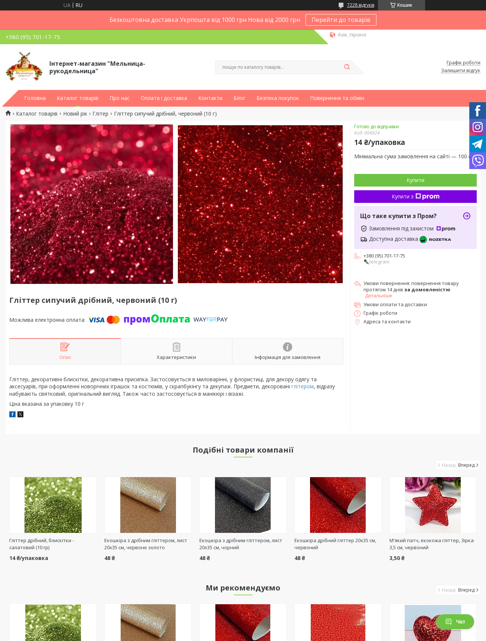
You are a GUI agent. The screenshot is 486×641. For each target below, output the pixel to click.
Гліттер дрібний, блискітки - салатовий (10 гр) (41, 544)
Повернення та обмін (337, 98)
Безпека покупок (278, 98)
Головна (35, 98)
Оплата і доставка (164, 98)
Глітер (100, 113)
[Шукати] (347, 67)
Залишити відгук (460, 70)
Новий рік (75, 113)
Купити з (416, 196)
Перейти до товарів (341, 20)
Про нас (120, 98)
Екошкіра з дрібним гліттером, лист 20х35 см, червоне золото (145, 544)
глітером (302, 386)
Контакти (210, 98)
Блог (239, 98)
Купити (415, 180)
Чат (455, 621)
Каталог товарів (77, 98)
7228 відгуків (360, 5)
